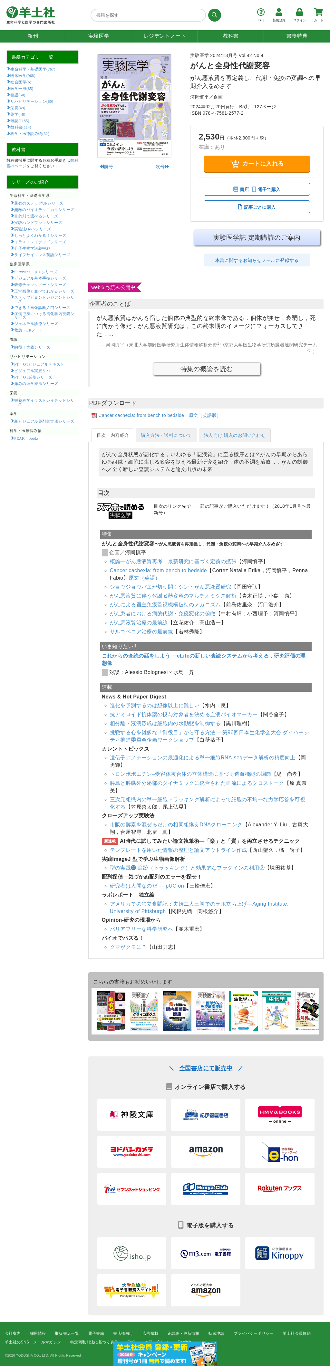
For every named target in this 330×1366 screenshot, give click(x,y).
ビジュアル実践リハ (32, 370)
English (184, 1342)
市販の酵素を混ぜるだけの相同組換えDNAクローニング (176, 824)
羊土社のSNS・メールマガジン (33, 1342)
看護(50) (17, 95)
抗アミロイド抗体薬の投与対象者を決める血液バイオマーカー (184, 714)
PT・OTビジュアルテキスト (39, 364)
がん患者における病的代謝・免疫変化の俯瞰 (163, 613)
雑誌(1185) (19, 120)
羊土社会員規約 (297, 1333)
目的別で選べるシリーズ (36, 216)
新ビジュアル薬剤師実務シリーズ (44, 421)
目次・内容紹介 (113, 435)
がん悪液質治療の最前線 (139, 622)
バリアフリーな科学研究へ (141, 929)
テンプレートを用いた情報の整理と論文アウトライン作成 (178, 850)
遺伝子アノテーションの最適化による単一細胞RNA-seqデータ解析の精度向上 (203, 757)
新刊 (32, 36)
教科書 (231, 36)
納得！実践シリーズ (32, 347)
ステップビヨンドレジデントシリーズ (44, 299)
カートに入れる (257, 164)
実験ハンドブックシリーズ (38, 222)
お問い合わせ (157, 1342)
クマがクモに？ (128, 947)
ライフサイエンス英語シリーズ (42, 254)
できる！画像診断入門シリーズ (42, 307)
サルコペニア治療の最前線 (141, 631)
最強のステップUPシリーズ (38, 203)
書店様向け (123, 1333)
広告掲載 (150, 1333)
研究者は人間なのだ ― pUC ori (147, 886)
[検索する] (213, 15)
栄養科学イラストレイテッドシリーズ (44, 402)
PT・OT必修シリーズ (33, 377)
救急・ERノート (28, 330)
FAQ (131, 1342)
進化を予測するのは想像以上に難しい (155, 705)
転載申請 (217, 1333)
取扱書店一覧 (67, 1333)
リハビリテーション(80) (31, 101)
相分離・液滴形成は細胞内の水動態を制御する (165, 723)
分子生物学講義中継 (32, 248)
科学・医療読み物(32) (29, 133)
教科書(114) (20, 127)
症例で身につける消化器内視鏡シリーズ (44, 315)
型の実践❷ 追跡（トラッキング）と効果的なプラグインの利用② (187, 868)
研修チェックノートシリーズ (40, 284)
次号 (163, 166)
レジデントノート (165, 36)
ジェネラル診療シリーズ (36, 323)
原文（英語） (144, 578)
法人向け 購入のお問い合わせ (235, 435)
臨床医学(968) (22, 75)
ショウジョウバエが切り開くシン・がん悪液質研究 (170, 587)
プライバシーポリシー (254, 1333)
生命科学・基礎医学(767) (32, 69)
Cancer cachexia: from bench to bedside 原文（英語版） (160, 415)
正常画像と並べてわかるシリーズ (44, 291)
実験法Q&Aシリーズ (32, 229)
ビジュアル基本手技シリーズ (40, 278)
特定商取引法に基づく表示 (94, 1342)
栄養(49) (17, 108)
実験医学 (99, 36)
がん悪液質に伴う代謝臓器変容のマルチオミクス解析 (173, 596)
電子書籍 (96, 1333)
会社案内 (13, 1333)
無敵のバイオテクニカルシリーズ (44, 209)
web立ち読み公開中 (114, 287)
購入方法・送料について (166, 435)
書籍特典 (297, 36)
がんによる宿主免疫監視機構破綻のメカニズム (165, 604)
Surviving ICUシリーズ (35, 272)
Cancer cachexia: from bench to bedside (158, 570)
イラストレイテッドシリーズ (40, 242)
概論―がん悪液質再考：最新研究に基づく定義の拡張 (173, 561)
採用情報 (38, 1333)
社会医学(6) (20, 82)
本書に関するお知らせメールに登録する (257, 260)
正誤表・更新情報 (183, 1333)
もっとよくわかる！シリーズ (40, 235)
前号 (106, 166)
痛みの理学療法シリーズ (36, 383)
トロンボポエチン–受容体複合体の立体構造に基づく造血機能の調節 (190, 774)
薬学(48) (17, 114)
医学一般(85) (21, 88)
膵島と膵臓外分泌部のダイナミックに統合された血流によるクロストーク (197, 783)
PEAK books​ (26, 438)
